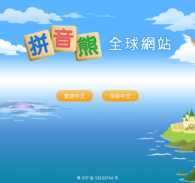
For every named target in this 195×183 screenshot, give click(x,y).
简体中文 (120, 96)
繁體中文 (74, 96)
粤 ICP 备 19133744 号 (97, 178)
